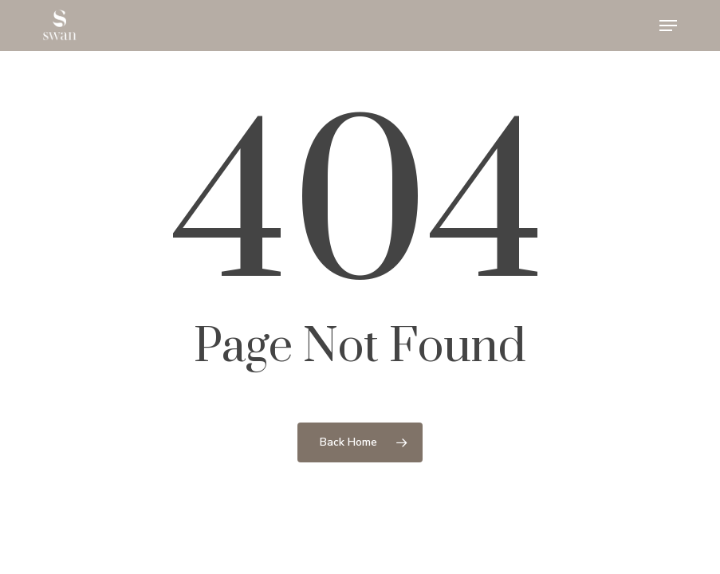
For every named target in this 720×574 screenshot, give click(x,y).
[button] (668, 25)
